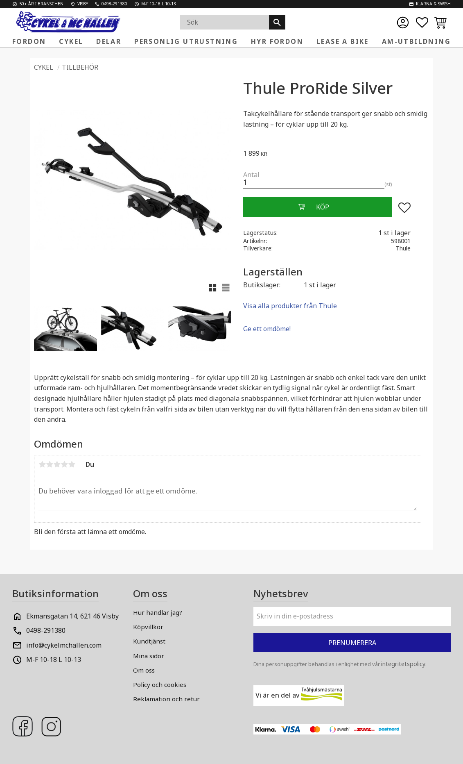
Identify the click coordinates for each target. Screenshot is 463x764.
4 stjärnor (64, 464)
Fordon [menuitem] (29, 41)
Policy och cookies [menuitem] (159, 684)
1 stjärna (42, 464)
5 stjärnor (71, 464)
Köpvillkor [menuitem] (148, 627)
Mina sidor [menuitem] (148, 656)
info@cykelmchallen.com (64, 645)
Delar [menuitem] (108, 41)
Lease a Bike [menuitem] (342, 41)
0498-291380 (45, 630)
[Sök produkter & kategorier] (224, 22)
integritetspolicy (403, 664)
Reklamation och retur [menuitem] (166, 699)
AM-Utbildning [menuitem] (416, 41)
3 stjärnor (57, 464)
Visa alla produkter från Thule (290, 305)
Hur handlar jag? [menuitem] (157, 612)
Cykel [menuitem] (71, 41)
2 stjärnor (49, 464)
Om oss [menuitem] (144, 670)
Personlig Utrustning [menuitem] (186, 41)
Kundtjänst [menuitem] (149, 641)
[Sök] (277, 22)
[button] (422, 22)
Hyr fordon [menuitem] (277, 41)
